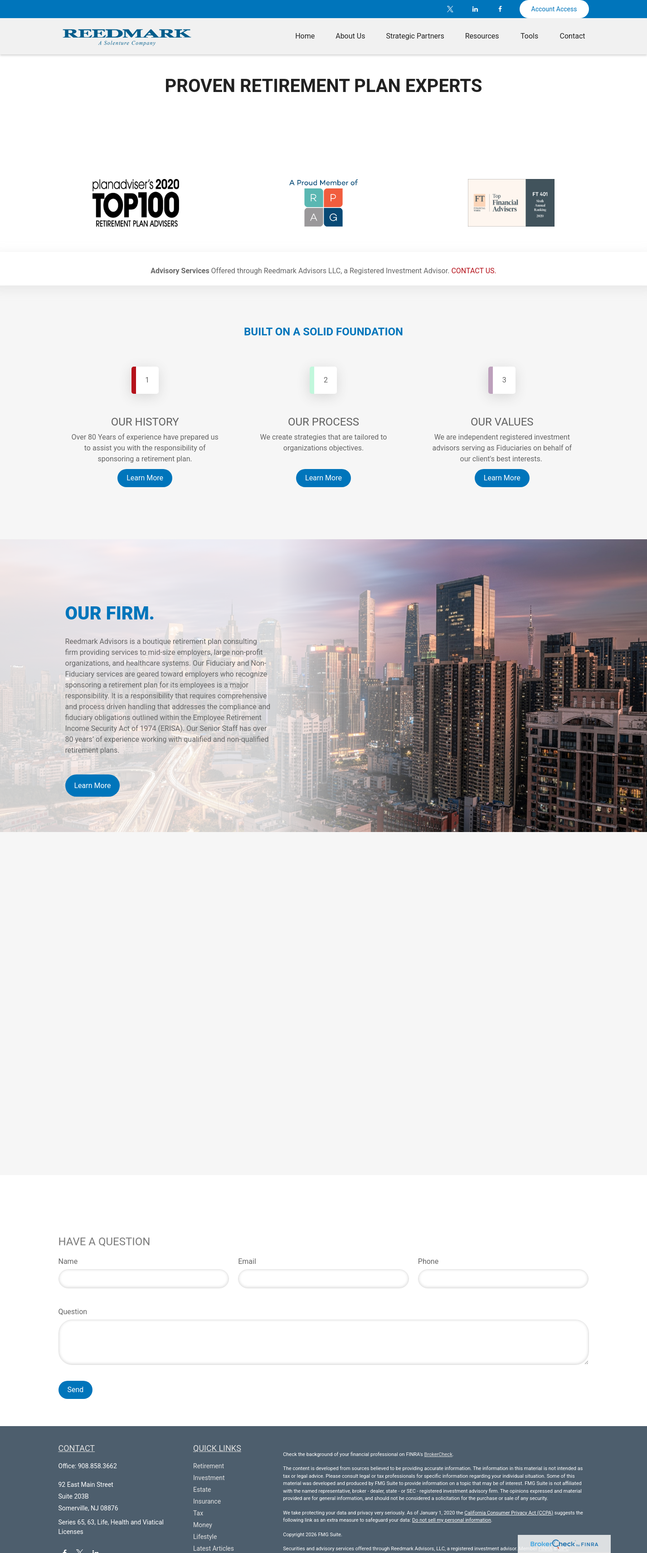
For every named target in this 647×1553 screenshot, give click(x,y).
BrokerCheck (438, 1454)
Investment (208, 1477)
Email (247, 1261)
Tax (198, 1513)
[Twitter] (450, 9)
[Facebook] (500, 9)
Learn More (92, 785)
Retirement (208, 1466)
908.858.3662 (97, 1466)
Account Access (554, 9)
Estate (202, 1489)
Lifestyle (205, 1536)
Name (68, 1261)
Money (202, 1525)
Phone (428, 1261)
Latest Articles (213, 1548)
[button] (305, 36)
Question (73, 1311)
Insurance (207, 1501)
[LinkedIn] (475, 9)
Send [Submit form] (76, 1389)
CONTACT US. (473, 270)
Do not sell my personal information (451, 1520)
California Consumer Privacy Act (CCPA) (508, 1513)
